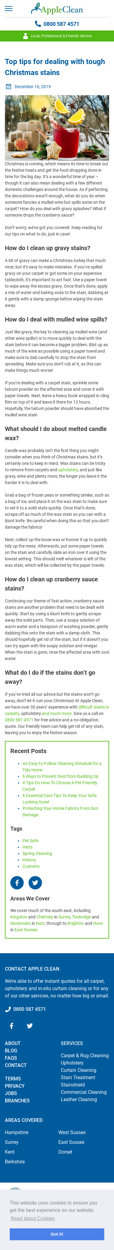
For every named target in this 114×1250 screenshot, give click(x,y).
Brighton (75, 923)
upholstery (68, 469)
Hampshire (16, 1132)
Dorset (65, 1152)
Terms (13, 1079)
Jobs (11, 1093)
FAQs (11, 1058)
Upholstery (72, 1063)
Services (72, 1043)
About (13, 1043)
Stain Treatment (78, 1077)
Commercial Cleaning (84, 1092)
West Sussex (72, 1132)
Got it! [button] (56, 1234)
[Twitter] (35, 883)
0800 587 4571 (19, 719)
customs (31, 866)
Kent (40, 923)
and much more (56, 713)
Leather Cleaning (79, 1099)
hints (27, 847)
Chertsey (44, 916)
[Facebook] (17, 883)
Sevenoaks (20, 923)
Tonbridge (81, 916)
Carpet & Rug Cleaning (85, 1055)
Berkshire (15, 1162)
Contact (16, 1065)
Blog (11, 1051)
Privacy (15, 1086)
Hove (98, 923)
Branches (17, 1101)
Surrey (64, 916)
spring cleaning (37, 853)
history (29, 859)
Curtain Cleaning (78, 1070)
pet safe (30, 840)
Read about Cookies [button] (33, 1218)
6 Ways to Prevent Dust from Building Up (60, 776)
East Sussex (26, 929)
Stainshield (73, 1085)
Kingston (18, 916)
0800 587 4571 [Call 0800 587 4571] (57, 24)
